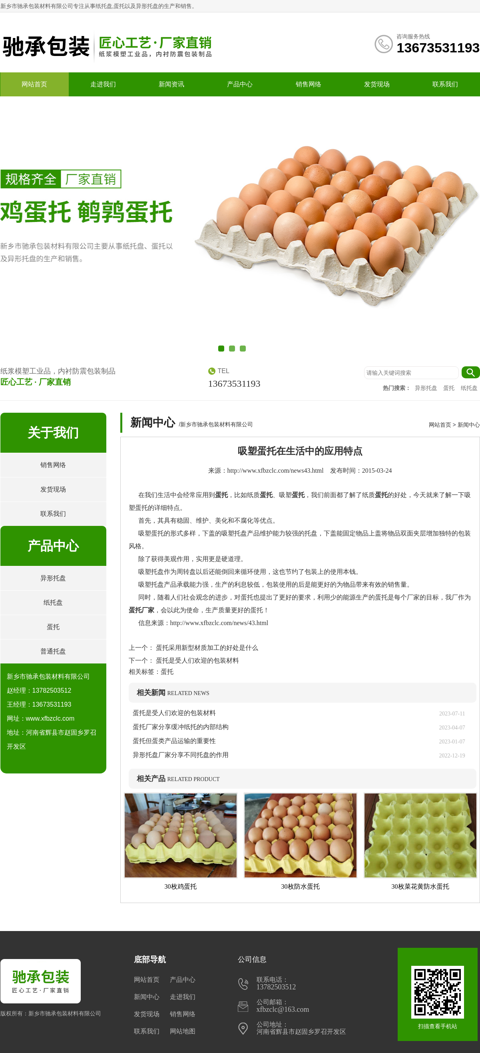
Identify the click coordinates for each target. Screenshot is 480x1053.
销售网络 (308, 84)
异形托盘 (427, 388)
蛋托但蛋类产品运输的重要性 (174, 740)
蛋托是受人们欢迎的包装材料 (196, 660)
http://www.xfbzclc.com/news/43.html (219, 622)
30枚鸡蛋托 (181, 886)
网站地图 (182, 1031)
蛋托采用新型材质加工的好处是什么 (206, 647)
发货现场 (377, 84)
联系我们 (445, 84)
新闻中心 (469, 425)
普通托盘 (53, 651)
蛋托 (449, 388)
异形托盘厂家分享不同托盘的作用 (181, 754)
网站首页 (34, 84)
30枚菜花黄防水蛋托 (420, 886)
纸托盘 (469, 388)
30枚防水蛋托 (300, 886)
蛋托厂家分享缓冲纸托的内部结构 (184, 726)
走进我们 (103, 84)
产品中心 (240, 84)
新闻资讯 (171, 84)
